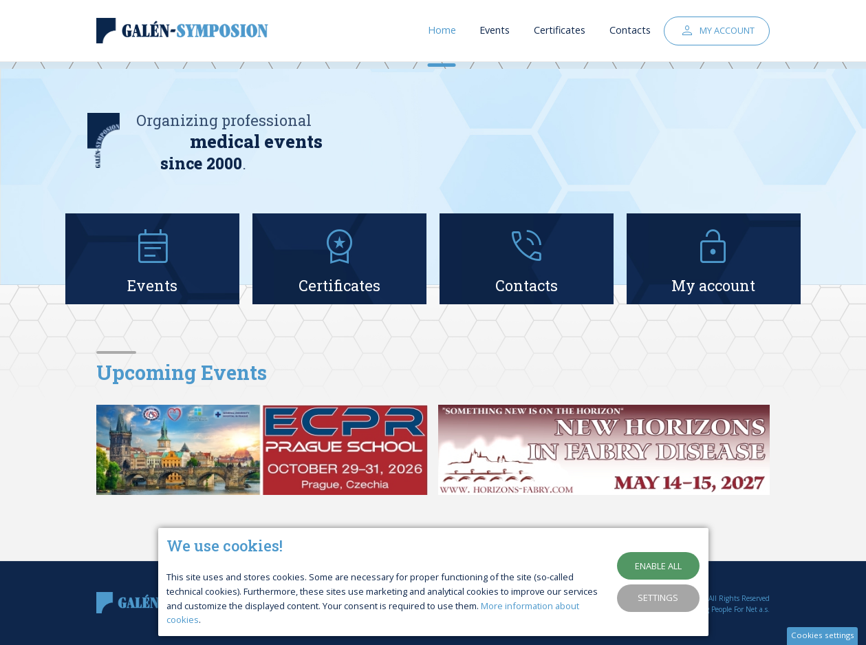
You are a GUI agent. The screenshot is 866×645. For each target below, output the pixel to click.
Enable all (658, 566)
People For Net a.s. (740, 609)
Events (494, 34)
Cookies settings (822, 635)
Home (442, 34)
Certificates (559, 34)
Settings (658, 597)
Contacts (630, 34)
